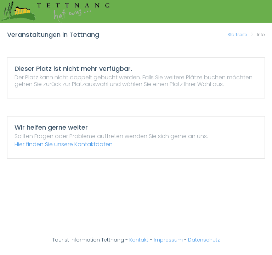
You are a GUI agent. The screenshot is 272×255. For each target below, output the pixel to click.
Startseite (237, 35)
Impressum (168, 239)
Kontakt (138, 239)
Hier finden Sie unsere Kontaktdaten (64, 144)
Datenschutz (204, 239)
